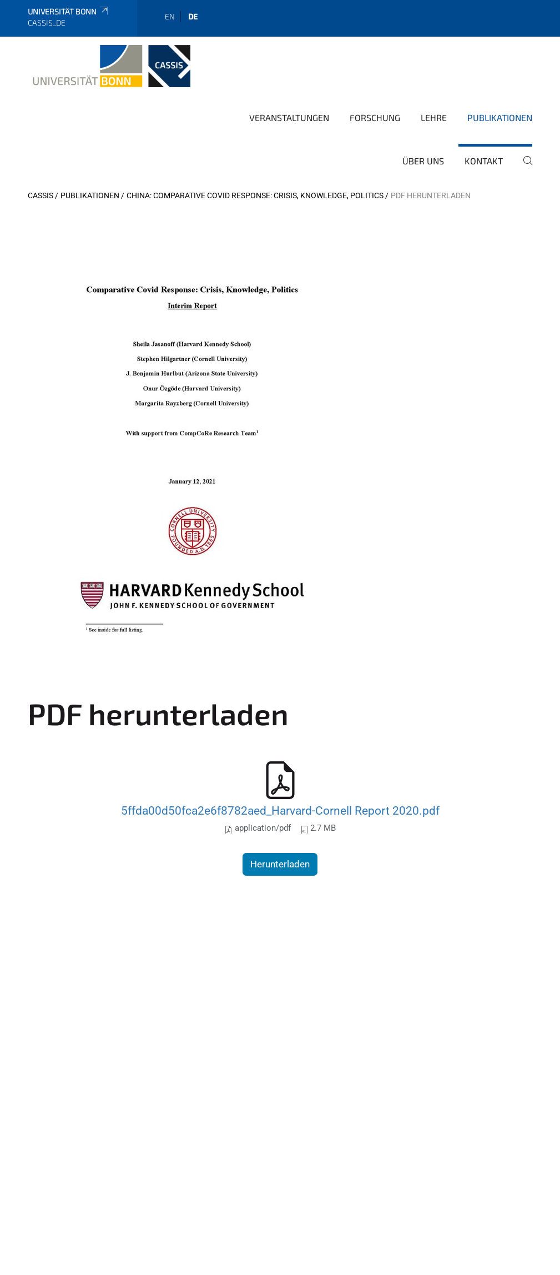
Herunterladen (280, 864)
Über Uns (423, 160)
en (170, 16)
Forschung (375, 117)
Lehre (434, 117)
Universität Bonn (68, 11)
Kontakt (484, 160)
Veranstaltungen (289, 117)
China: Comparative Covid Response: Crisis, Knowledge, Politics (255, 195)
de (193, 16)
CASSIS (40, 195)
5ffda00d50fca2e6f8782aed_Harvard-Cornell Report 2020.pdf (280, 810)
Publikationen (499, 117)
